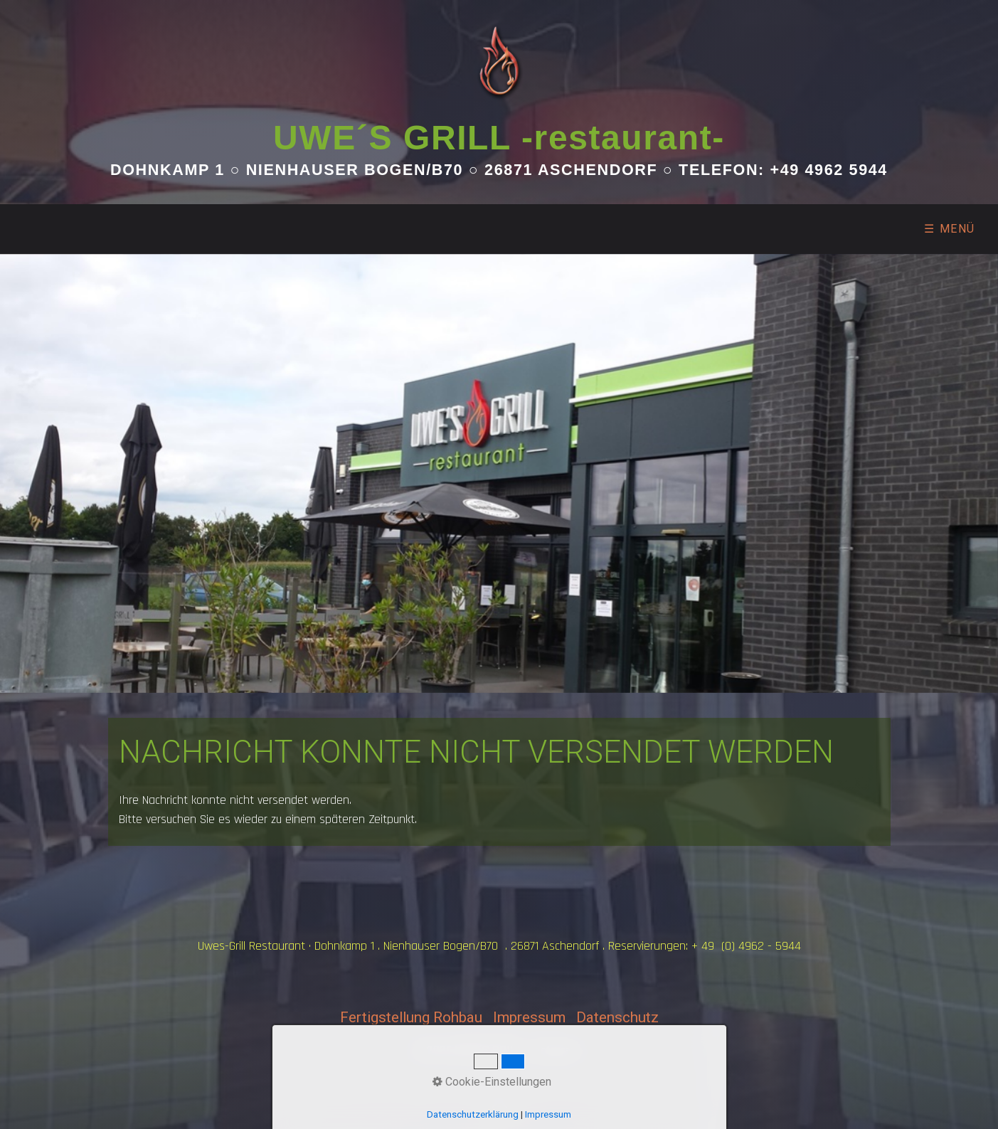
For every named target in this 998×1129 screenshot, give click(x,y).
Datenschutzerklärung (473, 1114)
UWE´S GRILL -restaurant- (499, 138)
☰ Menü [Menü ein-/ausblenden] (949, 228)
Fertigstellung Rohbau (411, 1017)
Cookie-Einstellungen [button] (491, 1081)
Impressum (529, 1017)
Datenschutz (617, 1017)
